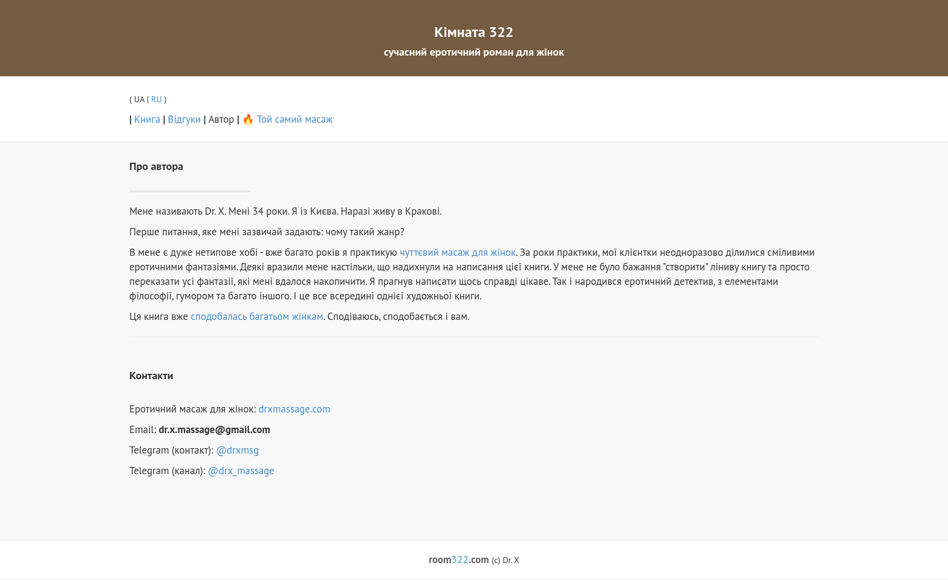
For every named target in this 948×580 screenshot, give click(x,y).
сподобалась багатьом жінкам (257, 316)
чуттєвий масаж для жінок (458, 252)
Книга (147, 119)
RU (156, 99)
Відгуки (184, 119)
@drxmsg (237, 450)
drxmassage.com (295, 408)
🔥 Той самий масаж (287, 119)
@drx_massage (241, 470)
